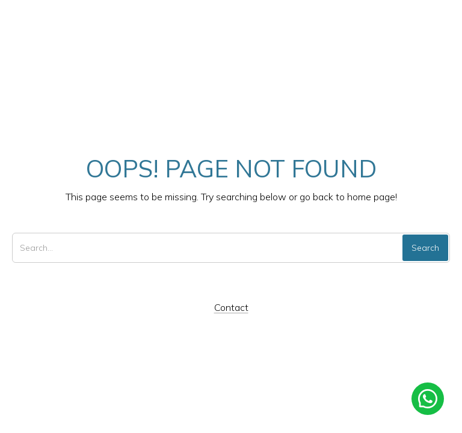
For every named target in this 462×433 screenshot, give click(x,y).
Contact (231, 307)
